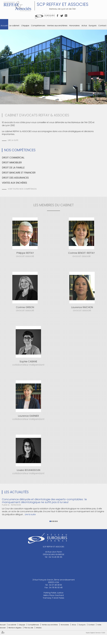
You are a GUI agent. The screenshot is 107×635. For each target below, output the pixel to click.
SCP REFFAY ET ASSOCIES (62, 4)
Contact (102, 25)
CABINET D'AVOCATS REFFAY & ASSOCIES (37, 115)
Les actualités (16, 492)
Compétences (38, 25)
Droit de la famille (13, 167)
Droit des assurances (15, 177)
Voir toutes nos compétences (22, 189)
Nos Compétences (19, 150)
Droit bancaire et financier (18, 172)
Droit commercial (13, 157)
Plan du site (28, 628)
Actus (84, 25)
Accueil (4, 25)
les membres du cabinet (53, 205)
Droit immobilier (12, 162)
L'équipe (25, 25)
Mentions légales (15, 628)
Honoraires (74, 25)
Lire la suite (13, 140)
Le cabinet (14, 25)
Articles (39, 628)
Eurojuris (92, 25)
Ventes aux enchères (57, 25)
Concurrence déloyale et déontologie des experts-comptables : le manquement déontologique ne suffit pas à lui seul (44, 500)
